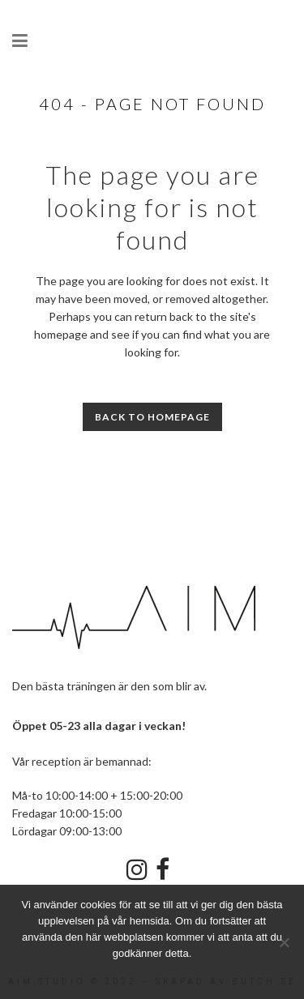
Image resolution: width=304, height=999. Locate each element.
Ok (152, 974)
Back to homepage (152, 417)
